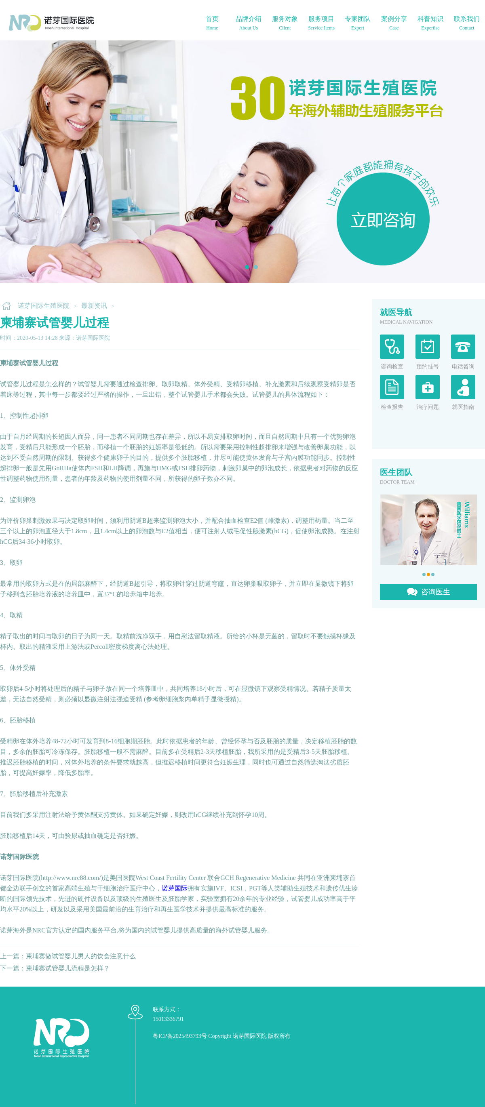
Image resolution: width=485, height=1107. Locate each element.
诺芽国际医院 (250, 1036)
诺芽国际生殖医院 (44, 305)
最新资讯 (94, 305)
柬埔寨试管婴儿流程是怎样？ (68, 968)
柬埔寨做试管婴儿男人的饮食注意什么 (81, 956)
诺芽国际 (175, 888)
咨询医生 (435, 592)
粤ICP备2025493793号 (180, 1036)
